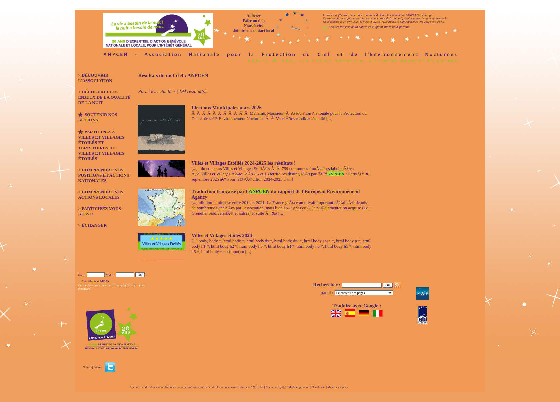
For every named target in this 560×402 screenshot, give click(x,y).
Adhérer (253, 15)
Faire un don (254, 20)
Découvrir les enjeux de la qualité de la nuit (104, 97)
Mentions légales (337, 387)
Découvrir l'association (95, 78)
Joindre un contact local (253, 30)
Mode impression (298, 387)
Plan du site (318, 387)
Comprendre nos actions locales (100, 194)
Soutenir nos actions (97, 117)
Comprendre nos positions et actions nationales (103, 175)
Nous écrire (254, 25)
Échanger (94, 225)
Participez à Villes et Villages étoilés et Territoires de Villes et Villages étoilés (101, 145)
